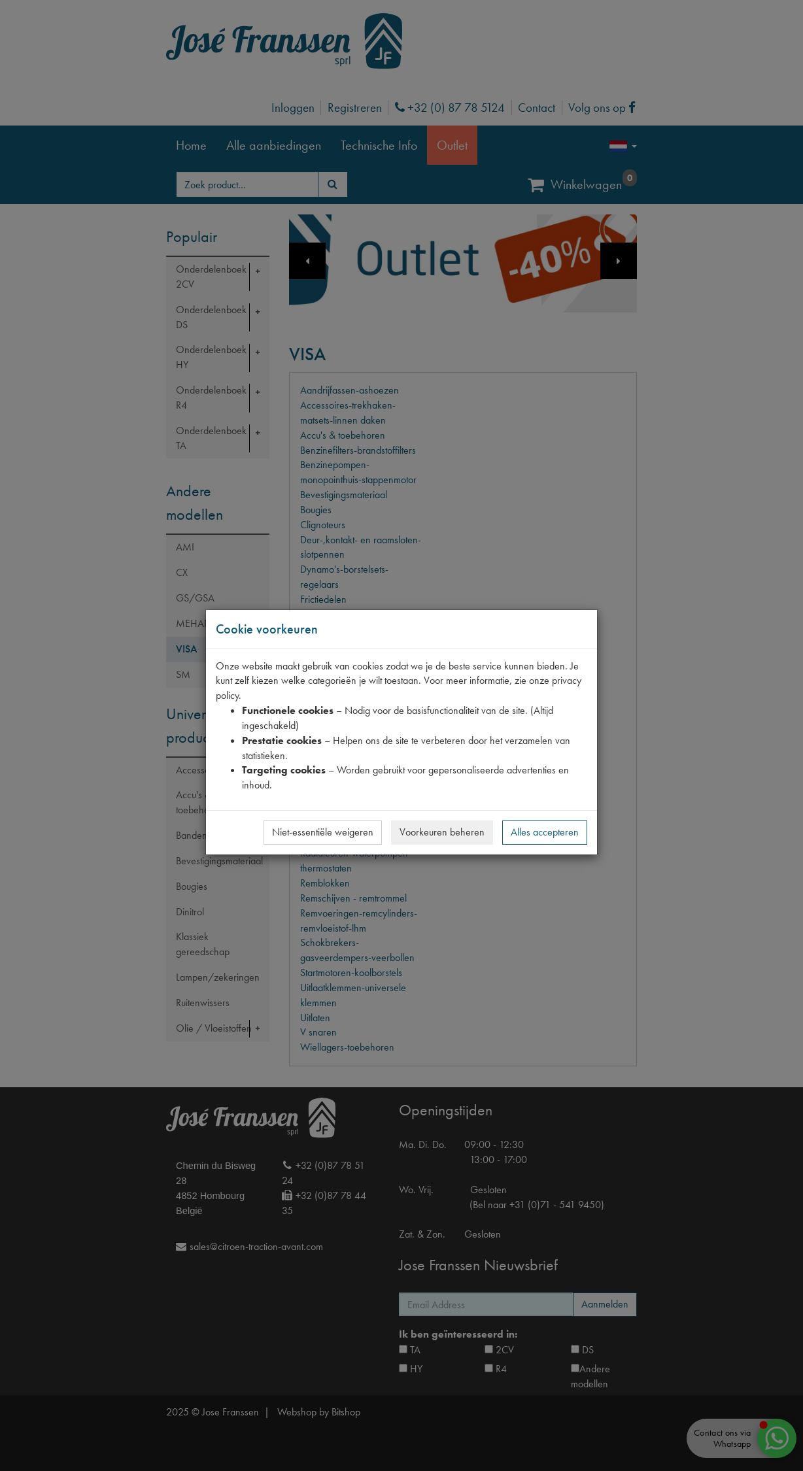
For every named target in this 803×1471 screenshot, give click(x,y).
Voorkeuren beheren (442, 832)
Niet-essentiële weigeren (322, 832)
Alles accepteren (545, 832)
